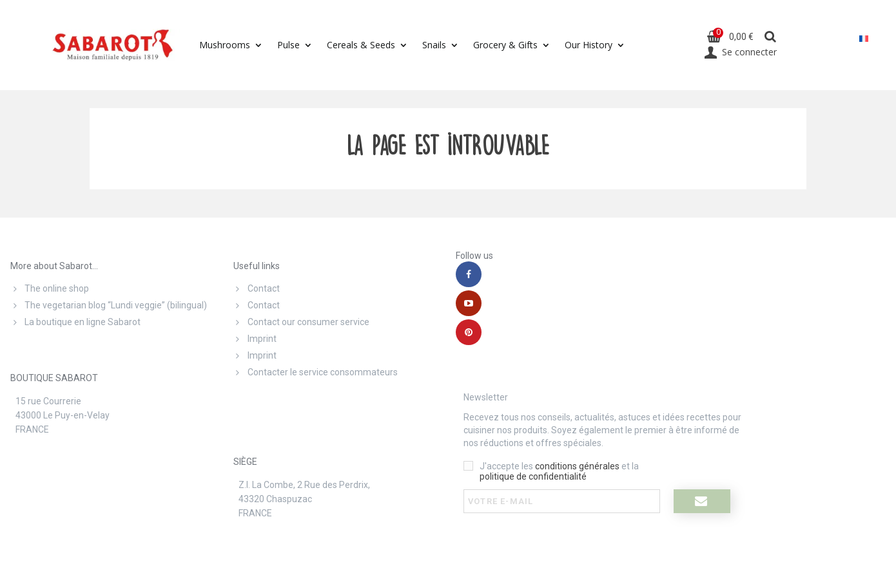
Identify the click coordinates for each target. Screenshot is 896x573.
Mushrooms (224, 45)
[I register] (702, 501)
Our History (588, 45)
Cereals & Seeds (361, 45)
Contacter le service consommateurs (315, 372)
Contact (256, 288)
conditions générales (577, 466)
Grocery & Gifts (505, 45)
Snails (434, 45)
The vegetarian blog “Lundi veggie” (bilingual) (108, 305)
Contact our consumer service (301, 322)
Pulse (288, 45)
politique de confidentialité (533, 476)
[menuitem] (864, 38)
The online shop (49, 288)
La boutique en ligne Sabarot (75, 322)
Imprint (255, 338)
